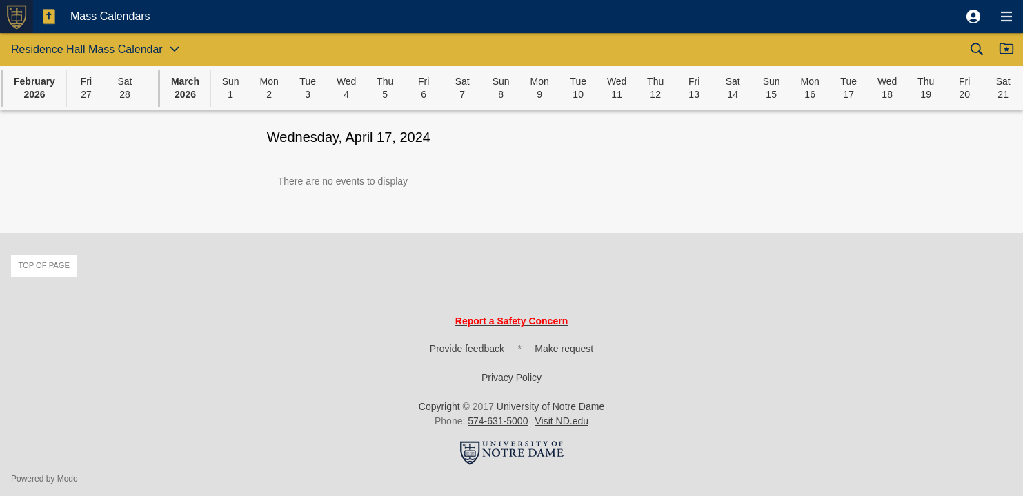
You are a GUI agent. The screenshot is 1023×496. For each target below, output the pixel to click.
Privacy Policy (511, 377)
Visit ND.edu (561, 420)
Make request (564, 348)
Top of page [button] (44, 265)
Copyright (439, 406)
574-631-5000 (498, 420)
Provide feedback (467, 348)
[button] (973, 16)
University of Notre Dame (550, 406)
